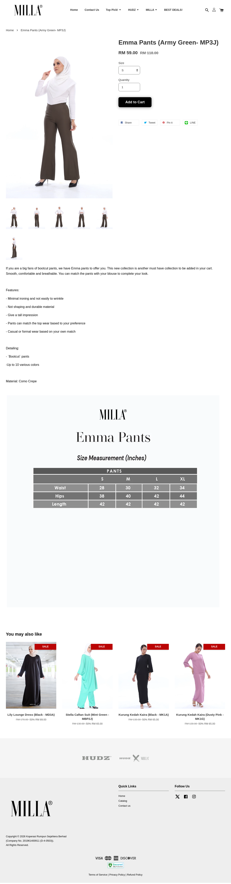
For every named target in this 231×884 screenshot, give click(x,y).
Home (74, 10)
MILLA (151, 10)
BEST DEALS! (173, 10)
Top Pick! (113, 10)
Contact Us (92, 10)
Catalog (122, 802)
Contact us (124, 806)
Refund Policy (134, 876)
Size (121, 64)
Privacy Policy (117, 876)
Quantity (123, 81)
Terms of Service (98, 876)
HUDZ (133, 10)
